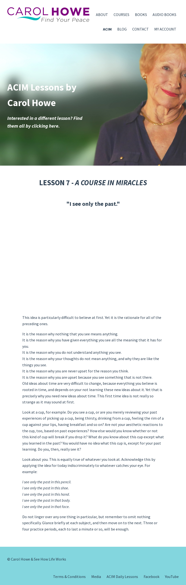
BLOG (122, 29)
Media (96, 576)
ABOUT (102, 14)
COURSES (121, 14)
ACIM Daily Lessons (122, 576)
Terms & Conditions (69, 576)
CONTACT (140, 29)
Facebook (151, 576)
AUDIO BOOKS (164, 14)
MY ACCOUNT (165, 29)
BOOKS (141, 14)
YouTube (172, 576)
